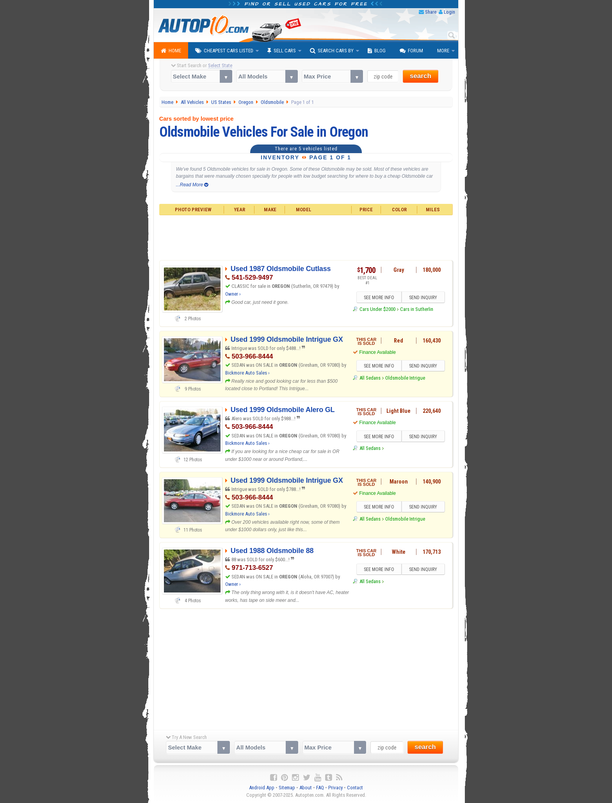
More (443, 51)
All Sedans (370, 378)
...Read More (192, 184)
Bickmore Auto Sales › (247, 373)
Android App (261, 788)
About (305, 788)
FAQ (320, 788)
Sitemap (287, 788)
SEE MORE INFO (379, 297)
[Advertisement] (306, 236)
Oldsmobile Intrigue (405, 378)
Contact (355, 788)
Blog (377, 51)
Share (430, 12)
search (420, 76)
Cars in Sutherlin (416, 309)
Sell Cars (281, 51)
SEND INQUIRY (423, 297)
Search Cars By (332, 51)
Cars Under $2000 (377, 309)
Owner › (233, 294)
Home (171, 51)
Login (449, 12)
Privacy (335, 788)
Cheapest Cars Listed (224, 51)
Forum (411, 51)
